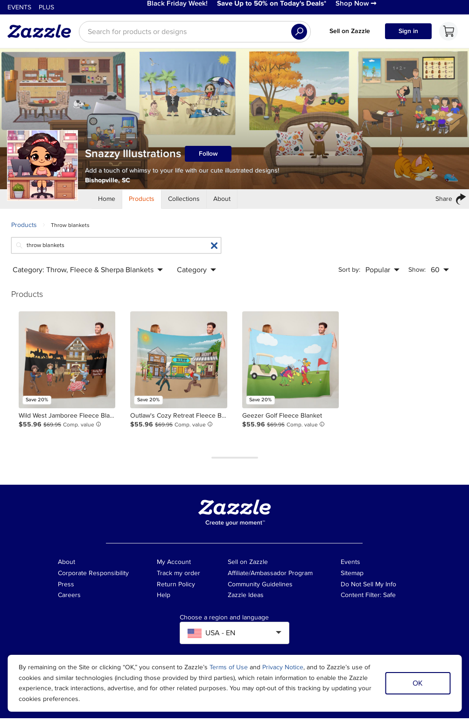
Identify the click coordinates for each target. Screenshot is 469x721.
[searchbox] (195, 34)
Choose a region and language (224, 620)
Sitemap (352, 575)
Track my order (178, 575)
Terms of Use (229, 667)
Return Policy (176, 587)
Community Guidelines (260, 587)
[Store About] (222, 201)
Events (19, 9)
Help (163, 598)
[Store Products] (141, 201)
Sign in (408, 33)
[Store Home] (106, 201)
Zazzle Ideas (246, 598)
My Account (174, 565)
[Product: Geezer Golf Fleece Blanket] (290, 362)
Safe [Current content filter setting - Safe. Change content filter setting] (389, 598)
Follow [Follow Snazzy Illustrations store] (208, 156)
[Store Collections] (184, 201)
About (66, 565)
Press (66, 587)
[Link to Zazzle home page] (42, 33)
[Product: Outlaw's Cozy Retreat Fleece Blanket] (178, 362)
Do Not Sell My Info (368, 587)
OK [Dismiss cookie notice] (418, 683)
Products (24, 227)
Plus (46, 9)
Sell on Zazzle (349, 33)
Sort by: (349, 272)
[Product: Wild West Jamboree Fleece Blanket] (67, 362)
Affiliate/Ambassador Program (270, 575)
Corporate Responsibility (93, 575)
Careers (69, 598)
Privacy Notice (282, 667)
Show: (417, 272)
